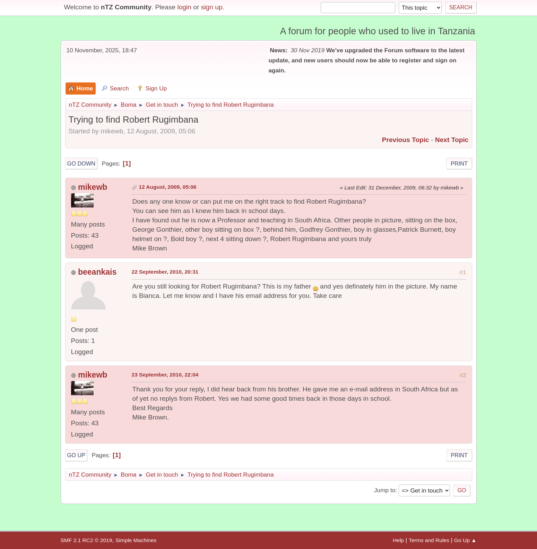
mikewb (92, 187)
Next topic (452, 139)
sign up (212, 7)
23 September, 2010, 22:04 (165, 375)
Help (398, 540)
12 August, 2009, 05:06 (167, 187)
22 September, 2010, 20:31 (165, 272)
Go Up (76, 455)
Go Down (81, 163)
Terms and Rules (429, 540)
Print (459, 163)
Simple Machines (135, 540)
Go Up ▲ (465, 540)
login (184, 7)
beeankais (97, 271)
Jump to (384, 490)
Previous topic (405, 139)
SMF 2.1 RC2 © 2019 (86, 540)
